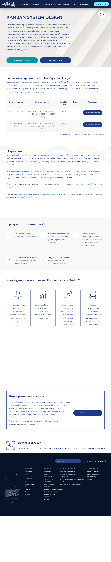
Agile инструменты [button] (62, 4)
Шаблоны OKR (64, 477)
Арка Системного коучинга (67, 474)
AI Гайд (62, 482)
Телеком (27, 489)
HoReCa (27, 494)
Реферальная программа (94, 471)
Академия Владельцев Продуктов (53, 489)
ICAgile (46, 474)
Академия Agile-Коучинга (51, 492)
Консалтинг (24, 4)
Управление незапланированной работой (72, 479)
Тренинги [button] (35, 4)
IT (25, 487)
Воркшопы (47, 497)
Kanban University (47, 194)
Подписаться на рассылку (94, 461)
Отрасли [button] (47, 4)
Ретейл (27, 482)
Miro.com (19, 85)
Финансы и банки (30, 484)
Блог (75, 4)
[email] (68, 461)
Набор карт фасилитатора (67, 471)
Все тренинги (47, 471)
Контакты (89, 479)
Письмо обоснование (93, 474)
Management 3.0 (48, 482)
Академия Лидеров (49, 494)
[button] (87, 413)
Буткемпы (46, 499)
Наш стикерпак (91, 477)
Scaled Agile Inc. (48, 477)
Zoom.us (9, 85)
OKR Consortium (48, 479)
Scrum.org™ (47, 487)
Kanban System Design (27, 197)
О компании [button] (85, 4)
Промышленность (30, 492)
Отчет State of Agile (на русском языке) (71, 484)
